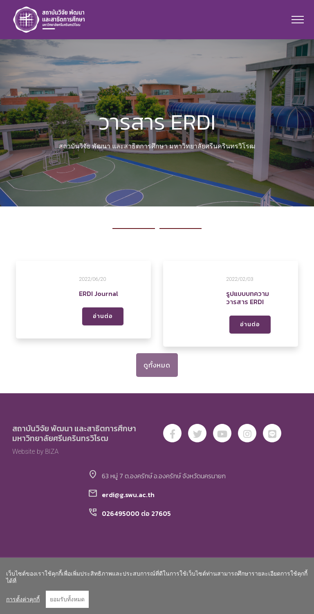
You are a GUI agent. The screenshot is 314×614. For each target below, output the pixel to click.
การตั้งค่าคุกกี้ (23, 599)
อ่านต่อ (103, 316)
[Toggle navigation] (298, 20)
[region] (157, 586)
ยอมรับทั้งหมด (67, 599)
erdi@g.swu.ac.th (128, 495)
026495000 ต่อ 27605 (136, 513)
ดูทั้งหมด (157, 365)
